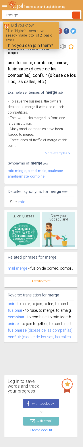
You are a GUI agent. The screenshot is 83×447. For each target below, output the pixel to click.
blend (32, 170)
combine (37, 176)
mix (11, 170)
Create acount (41, 430)
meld (42, 170)
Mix (21, 201)
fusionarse (17, 330)
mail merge (18, 268)
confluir (14, 337)
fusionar (15, 310)
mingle (20, 170)
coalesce (55, 170)
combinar (16, 317)
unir (11, 303)
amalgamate (18, 176)
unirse (13, 323)
